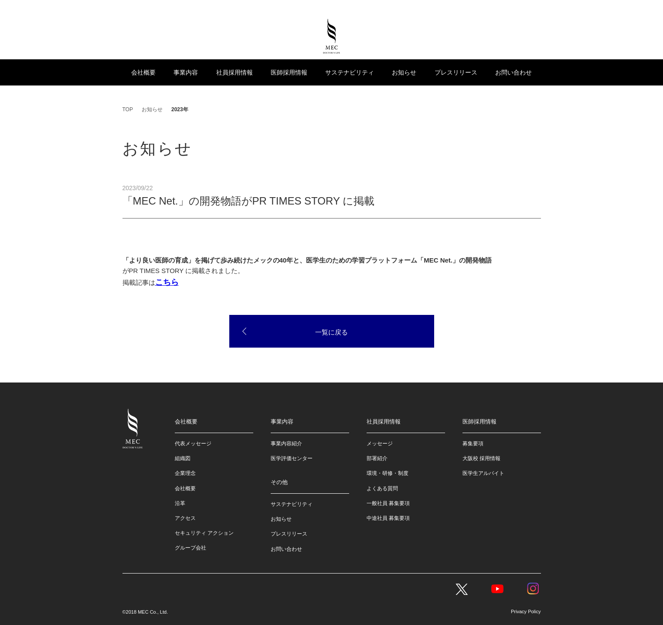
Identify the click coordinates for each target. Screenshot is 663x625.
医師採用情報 (289, 72)
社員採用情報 (234, 72)
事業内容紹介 (286, 444)
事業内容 (185, 72)
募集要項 (472, 444)
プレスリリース (456, 72)
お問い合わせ (513, 72)
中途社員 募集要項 (388, 518)
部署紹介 (377, 458)
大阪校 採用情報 (481, 458)
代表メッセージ (193, 444)
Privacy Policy (526, 611)
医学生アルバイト (483, 473)
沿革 (180, 503)
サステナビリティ (349, 72)
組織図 (182, 458)
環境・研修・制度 (387, 473)
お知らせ (404, 72)
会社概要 (143, 72)
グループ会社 (190, 548)
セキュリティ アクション (204, 533)
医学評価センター (292, 458)
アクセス (185, 518)
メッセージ (380, 444)
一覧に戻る (331, 332)
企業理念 (185, 473)
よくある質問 (382, 488)
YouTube (497, 588)
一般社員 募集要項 (388, 503)
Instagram (533, 588)
